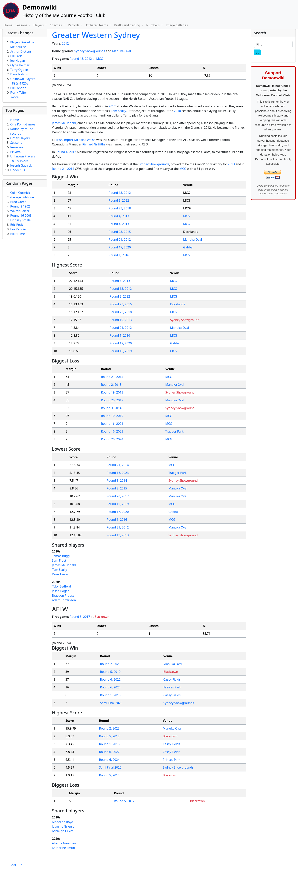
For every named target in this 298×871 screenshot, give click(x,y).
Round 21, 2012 (120, 239)
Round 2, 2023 (110, 664)
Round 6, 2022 (110, 679)
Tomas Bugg (61, 556)
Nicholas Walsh (85, 140)
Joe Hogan (17, 60)
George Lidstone (22, 197)
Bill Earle (16, 56)
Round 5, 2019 (110, 672)
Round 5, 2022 (119, 200)
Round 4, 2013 (66, 152)
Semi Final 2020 (111, 703)
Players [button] (38, 25)
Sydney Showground (184, 320)
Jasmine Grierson (64, 826)
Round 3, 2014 (111, 408)
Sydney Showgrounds (89, 51)
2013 (231, 164)
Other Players (20, 138)
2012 (65, 43)
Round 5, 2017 (80, 617)
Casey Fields (172, 679)
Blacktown (101, 617)
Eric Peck (16, 225)
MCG (99, 59)
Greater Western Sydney (96, 35)
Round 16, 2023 (112, 431)
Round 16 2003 (21, 215)
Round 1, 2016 (119, 255)
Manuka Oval (121, 51)
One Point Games (22, 124)
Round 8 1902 (20, 206)
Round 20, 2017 (112, 400)
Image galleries (177, 25)
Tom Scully (118, 111)
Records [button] (74, 25)
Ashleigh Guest (62, 831)
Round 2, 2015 (111, 384)
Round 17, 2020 (120, 247)
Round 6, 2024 (110, 687)
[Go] (257, 52)
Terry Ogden (19, 70)
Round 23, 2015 (120, 232)
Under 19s (17, 170)
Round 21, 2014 (63, 169)
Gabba (188, 247)
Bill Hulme (17, 234)
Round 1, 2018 (110, 695)
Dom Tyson (60, 574)
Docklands (177, 304)
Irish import (64, 140)
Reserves (16, 147)
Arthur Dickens (21, 51)
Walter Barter (19, 211)
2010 (177, 111)
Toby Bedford (61, 586)
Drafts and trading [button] (127, 25)
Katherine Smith (63, 848)
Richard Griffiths (93, 144)
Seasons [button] (22, 25)
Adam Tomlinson (64, 600)
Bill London (18, 88)
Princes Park (172, 687)
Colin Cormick (20, 193)
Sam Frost (59, 560)
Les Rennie (18, 229)
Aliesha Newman (64, 843)
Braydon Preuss (63, 595)
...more (14, 97)
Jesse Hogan (60, 591)
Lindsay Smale (20, 220)
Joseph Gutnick (21, 165)
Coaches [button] (56, 25)
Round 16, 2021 (112, 424)
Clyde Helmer (19, 65)
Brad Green (18, 202)
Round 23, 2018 (120, 208)
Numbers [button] (153, 25)
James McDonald (64, 123)
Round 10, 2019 (120, 351)
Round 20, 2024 (112, 439)
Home (8, 25)
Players (15, 152)
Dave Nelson (19, 74)
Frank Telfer (18, 92)
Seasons (16, 143)
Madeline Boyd (62, 822)
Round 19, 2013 (120, 320)
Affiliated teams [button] (97, 25)
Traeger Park (174, 431)
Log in (15, 864)
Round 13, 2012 (81, 59)
